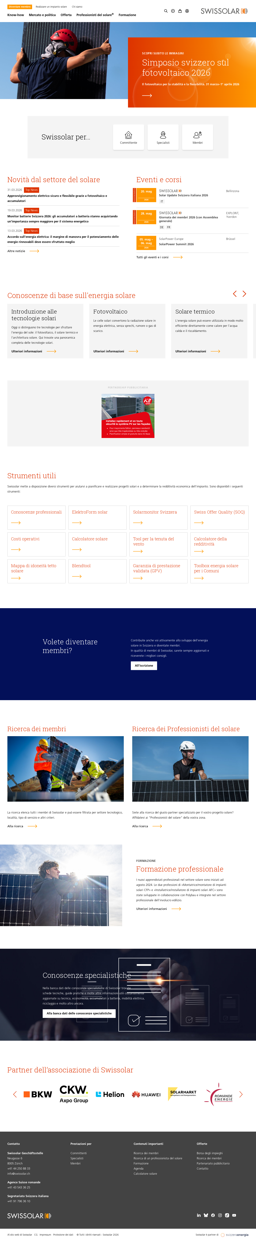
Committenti (79, 1153)
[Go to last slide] (235, 294)
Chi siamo (77, 7)
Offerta (66, 15)
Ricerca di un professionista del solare (158, 1158)
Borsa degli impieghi (210, 1153)
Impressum (45, 1235)
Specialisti (77, 1158)
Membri (76, 1163)
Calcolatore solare (145, 1173)
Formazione (127, 15)
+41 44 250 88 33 (18, 1168)
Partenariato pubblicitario (213, 1163)
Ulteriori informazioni (26, 351)
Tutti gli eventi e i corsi (152, 257)
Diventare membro (20, 7)
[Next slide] (244, 294)
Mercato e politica (42, 15)
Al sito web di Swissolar (19, 1235)
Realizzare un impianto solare (51, 7)
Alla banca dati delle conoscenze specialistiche (79, 1013)
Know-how (15, 15)
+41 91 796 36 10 (18, 1201)
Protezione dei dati (63, 1235)
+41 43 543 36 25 (18, 1187)
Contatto (202, 1168)
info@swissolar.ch (18, 1173)
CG (36, 1235)
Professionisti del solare (95, 15)
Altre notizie (16, 251)
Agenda (139, 1168)
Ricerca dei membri (146, 1153)
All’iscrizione (144, 665)
